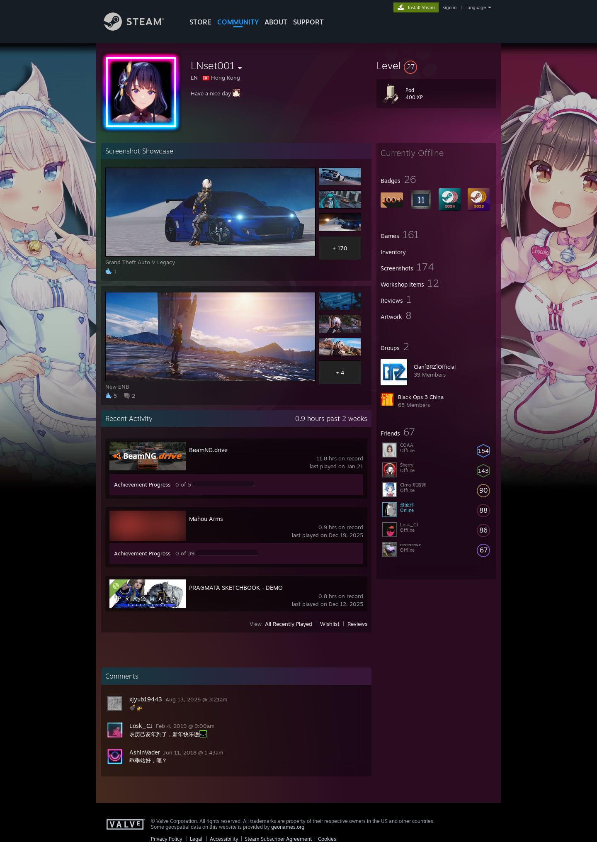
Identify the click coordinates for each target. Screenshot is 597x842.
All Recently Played (288, 624)
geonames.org (287, 827)
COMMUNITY (238, 22)
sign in (449, 7)
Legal (196, 839)
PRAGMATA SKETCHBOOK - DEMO (236, 587)
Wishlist (330, 624)
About (276, 22)
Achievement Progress (142, 484)
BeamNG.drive (208, 449)
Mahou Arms (206, 518)
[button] (436, 65)
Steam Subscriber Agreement (278, 839)
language (476, 7)
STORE (200, 22)
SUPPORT (308, 22)
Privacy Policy (166, 839)
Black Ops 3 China (421, 397)
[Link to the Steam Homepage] (140, 28)
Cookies (327, 839)
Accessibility (224, 839)
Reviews (357, 624)
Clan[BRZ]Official (435, 366)
